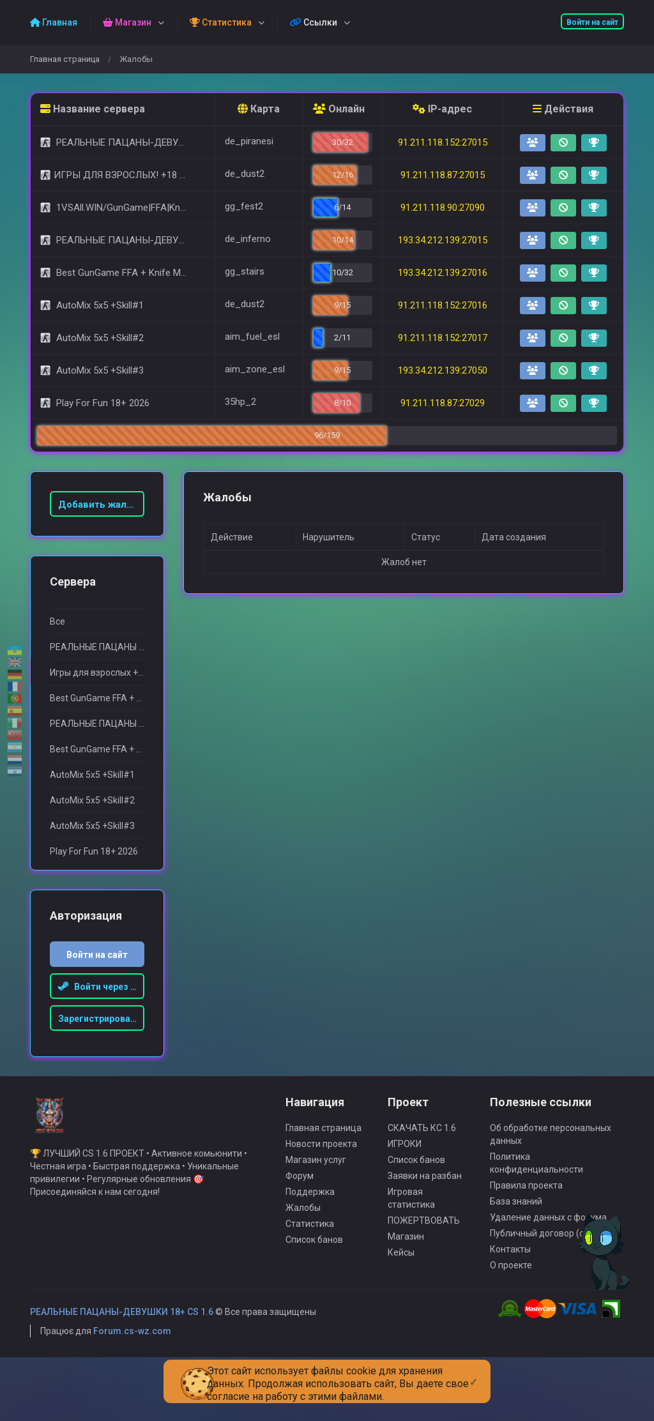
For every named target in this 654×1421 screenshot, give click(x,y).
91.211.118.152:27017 (442, 338)
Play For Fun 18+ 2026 (94, 851)
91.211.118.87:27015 (442, 175)
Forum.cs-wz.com (132, 1349)
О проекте (511, 1284)
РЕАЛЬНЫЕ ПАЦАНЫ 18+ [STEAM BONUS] (97, 647)
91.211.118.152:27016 (442, 305)
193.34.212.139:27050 (442, 370)
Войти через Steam (101, 987)
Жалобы (303, 1226)
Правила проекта (526, 1204)
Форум (299, 1194)
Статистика (309, 1242)
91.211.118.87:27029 (442, 403)
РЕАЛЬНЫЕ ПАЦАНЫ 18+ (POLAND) (97, 723)
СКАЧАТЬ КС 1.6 (422, 1146)
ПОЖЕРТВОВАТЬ (424, 1239)
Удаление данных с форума (548, 1236)
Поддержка (310, 1210)
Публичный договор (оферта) (552, 1252)
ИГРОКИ (405, 1162)
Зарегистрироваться (101, 1019)
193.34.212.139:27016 (442, 272)
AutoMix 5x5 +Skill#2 (92, 800)
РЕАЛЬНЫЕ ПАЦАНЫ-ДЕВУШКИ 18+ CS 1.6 (121, 1330)
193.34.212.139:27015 (442, 240)
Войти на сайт (592, 22)
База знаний (516, 1220)
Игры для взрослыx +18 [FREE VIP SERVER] (97, 672)
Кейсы (401, 1271)
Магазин (406, 1255)
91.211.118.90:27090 (442, 207)
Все (57, 621)
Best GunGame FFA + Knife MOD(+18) (97, 698)
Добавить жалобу (100, 504)
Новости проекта (321, 1162)
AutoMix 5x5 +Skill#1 (92, 775)
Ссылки (313, 22)
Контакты (510, 1268)
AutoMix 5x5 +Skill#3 (92, 826)
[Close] (473, 1371)
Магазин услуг (315, 1178)
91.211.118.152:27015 (442, 142)
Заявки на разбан (425, 1194)
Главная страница (65, 59)
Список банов (314, 1258)
